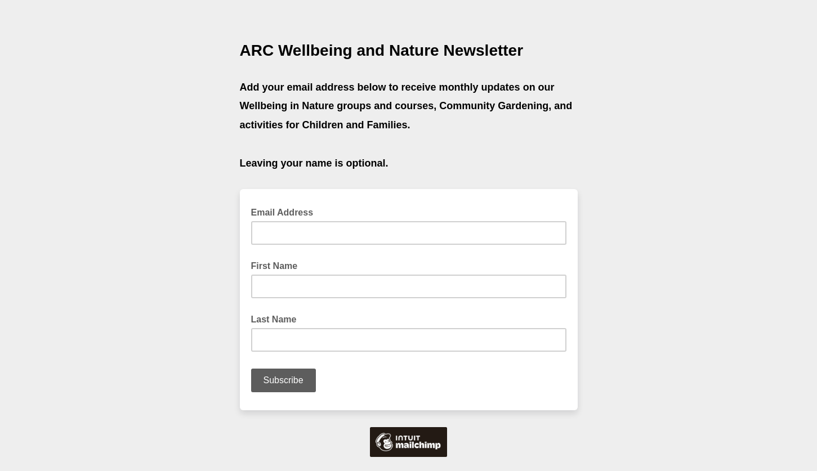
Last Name (274, 319)
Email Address (285, 211)
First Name (274, 266)
